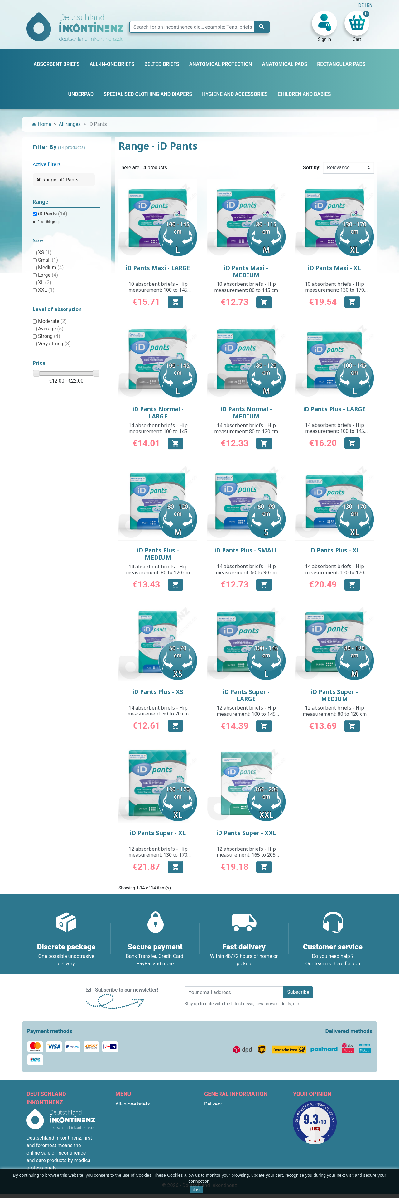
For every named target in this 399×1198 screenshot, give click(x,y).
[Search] (199, 27)
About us (214, 1134)
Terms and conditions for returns (240, 1164)
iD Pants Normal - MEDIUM (246, 412)
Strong (49, 336)
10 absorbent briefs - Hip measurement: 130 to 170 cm (334, 289)
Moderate (52, 321)
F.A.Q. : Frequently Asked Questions (243, 1157)
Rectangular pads (134, 1142)
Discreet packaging (225, 1149)
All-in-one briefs (132, 1104)
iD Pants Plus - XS (157, 692)
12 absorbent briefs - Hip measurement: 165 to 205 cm (246, 854)
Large (48, 275)
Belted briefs (129, 1127)
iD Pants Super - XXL (246, 833)
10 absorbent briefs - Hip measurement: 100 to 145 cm (158, 289)
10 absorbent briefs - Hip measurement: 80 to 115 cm (246, 286)
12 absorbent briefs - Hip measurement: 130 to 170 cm (158, 854)
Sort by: (311, 168)
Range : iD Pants (60, 180)
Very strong (54, 344)
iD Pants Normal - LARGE (158, 412)
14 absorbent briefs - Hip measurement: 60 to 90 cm (246, 569)
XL (44, 282)
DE (361, 5)
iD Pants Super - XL (158, 833)
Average (50, 329)
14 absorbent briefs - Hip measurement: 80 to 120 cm (246, 428)
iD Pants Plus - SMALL (246, 550)
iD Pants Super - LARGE (246, 695)
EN (370, 5)
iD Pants (52, 214)
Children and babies (137, 1149)
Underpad (126, 1119)
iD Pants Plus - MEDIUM (158, 554)
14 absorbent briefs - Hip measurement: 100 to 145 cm (158, 431)
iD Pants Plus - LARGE (334, 409)
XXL (46, 290)
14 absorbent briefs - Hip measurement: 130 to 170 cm (334, 572)
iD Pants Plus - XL (334, 550)
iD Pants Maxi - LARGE (158, 268)
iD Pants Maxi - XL (334, 268)
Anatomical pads (134, 1134)
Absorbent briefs (133, 1112)
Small (48, 260)
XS (45, 252)
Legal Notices (219, 1112)
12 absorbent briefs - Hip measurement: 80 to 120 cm (335, 710)
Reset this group (48, 222)
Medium (51, 267)
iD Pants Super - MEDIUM (334, 695)
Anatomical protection (140, 1164)
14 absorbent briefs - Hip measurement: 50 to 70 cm (158, 710)
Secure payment (222, 1142)
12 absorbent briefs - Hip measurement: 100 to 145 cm (246, 713)
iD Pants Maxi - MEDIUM (246, 271)
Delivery (213, 1104)
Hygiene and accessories (143, 1157)
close (196, 1189)
